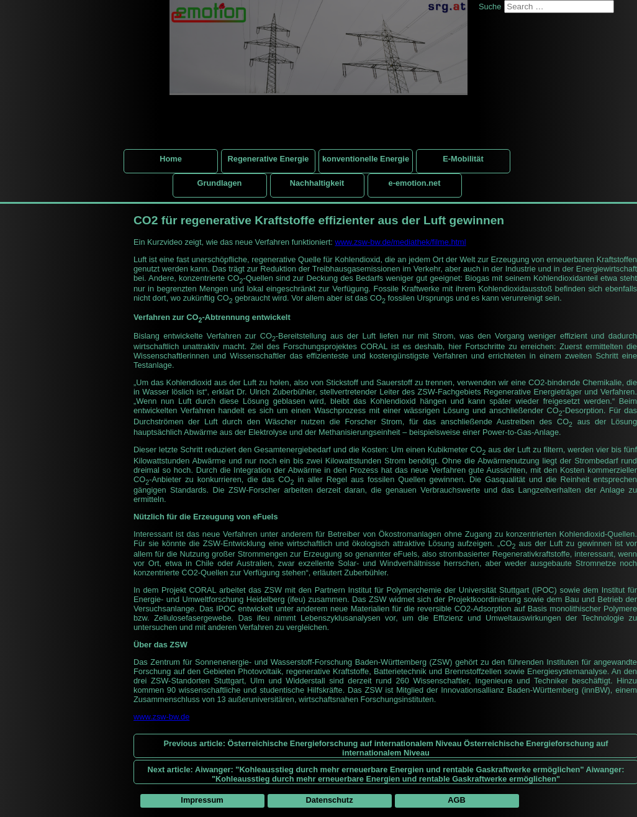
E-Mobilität (463, 158)
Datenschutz (329, 800)
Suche (490, 6)
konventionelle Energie (365, 158)
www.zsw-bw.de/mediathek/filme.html (400, 242)
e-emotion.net (415, 183)
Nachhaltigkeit (317, 183)
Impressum (202, 800)
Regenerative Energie (268, 158)
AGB (456, 800)
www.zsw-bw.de (161, 716)
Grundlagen (219, 183)
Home (171, 158)
